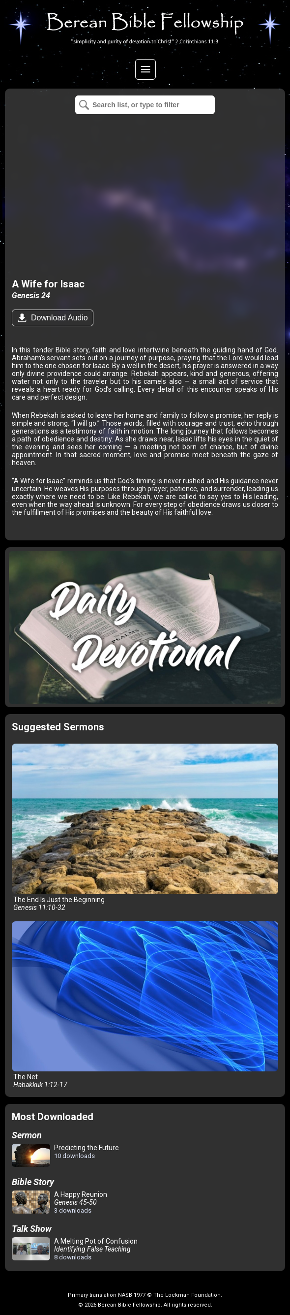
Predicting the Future (65, 1156)
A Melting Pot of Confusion (75, 1249)
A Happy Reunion (59, 1202)
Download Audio (58, 317)
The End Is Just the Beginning (145, 827)
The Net (145, 1005)
